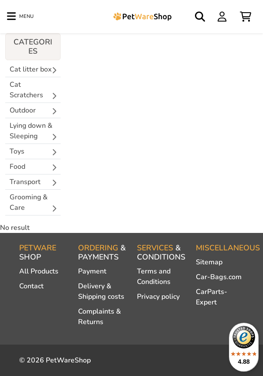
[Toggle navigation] (20, 16)
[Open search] (200, 16)
